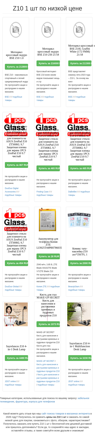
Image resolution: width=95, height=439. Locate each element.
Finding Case (42, 192)
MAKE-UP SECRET (45, 361)
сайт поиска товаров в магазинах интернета (66, 413)
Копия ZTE (41, 286)
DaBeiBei (72, 192)
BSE (7, 97)
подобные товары (13, 195)
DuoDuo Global (12, 286)
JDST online (10, 381)
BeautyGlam (73, 286)
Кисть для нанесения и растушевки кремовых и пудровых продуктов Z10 (48, 367)
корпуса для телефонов (42, 401)
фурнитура (22, 401)
